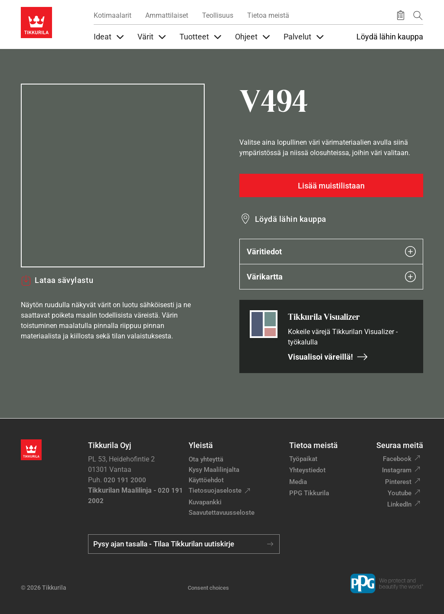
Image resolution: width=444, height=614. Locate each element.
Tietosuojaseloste (215, 490)
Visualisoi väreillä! (328, 357)
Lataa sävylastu (57, 280)
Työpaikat (303, 459)
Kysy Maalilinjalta (214, 470)
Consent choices (208, 588)
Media (298, 482)
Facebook (397, 459)
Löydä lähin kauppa (389, 36)
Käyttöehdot (206, 480)
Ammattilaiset (166, 15)
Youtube (399, 493)
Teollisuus (217, 15)
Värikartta (331, 276)
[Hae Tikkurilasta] (418, 15)
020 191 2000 (125, 480)
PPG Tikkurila (309, 493)
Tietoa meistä (268, 15)
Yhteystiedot (307, 470)
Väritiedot (331, 251)
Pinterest (398, 482)
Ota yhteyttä (206, 459)
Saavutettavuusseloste (222, 513)
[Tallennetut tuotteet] (400, 15)
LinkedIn (399, 504)
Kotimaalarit (112, 15)
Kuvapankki (205, 502)
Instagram (396, 470)
